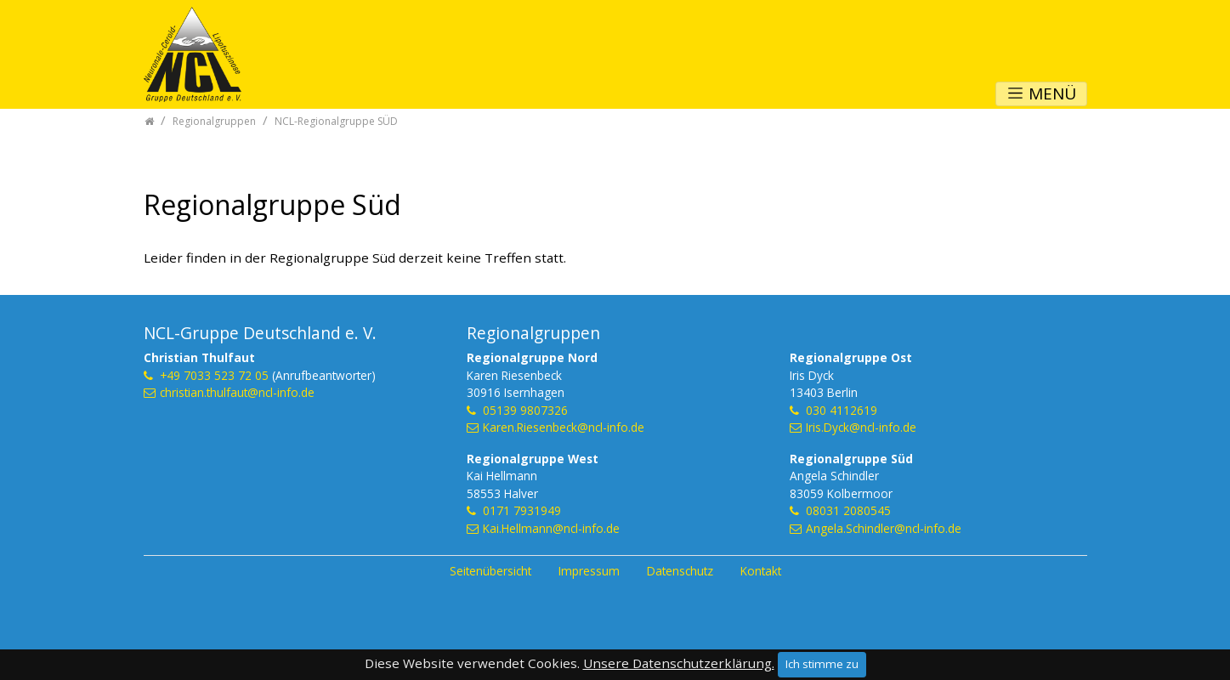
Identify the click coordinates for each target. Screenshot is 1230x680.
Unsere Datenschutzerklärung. (678, 663)
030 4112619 (841, 410)
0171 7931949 (522, 510)
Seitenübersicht (490, 571)
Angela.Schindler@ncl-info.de (883, 528)
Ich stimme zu (822, 664)
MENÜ (1041, 93)
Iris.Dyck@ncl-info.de (861, 427)
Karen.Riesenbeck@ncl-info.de (563, 427)
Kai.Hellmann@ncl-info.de (551, 528)
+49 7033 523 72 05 (214, 375)
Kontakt (760, 571)
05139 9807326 (525, 410)
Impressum (589, 571)
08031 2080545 (848, 510)
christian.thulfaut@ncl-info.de (237, 392)
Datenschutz (680, 571)
